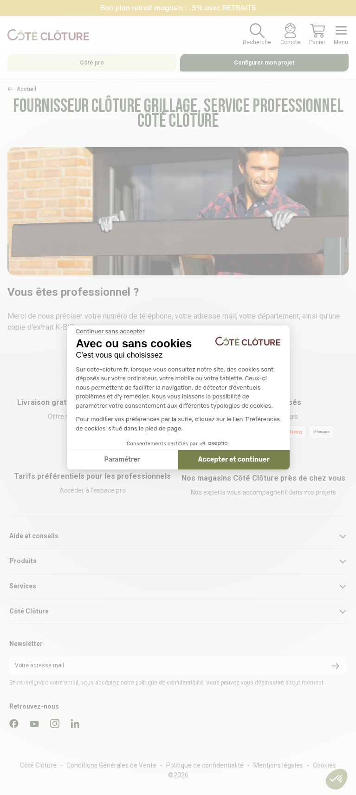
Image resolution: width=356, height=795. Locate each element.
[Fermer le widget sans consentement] (110, 331)
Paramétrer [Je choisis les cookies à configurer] (122, 459)
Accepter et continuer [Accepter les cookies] (234, 459)
